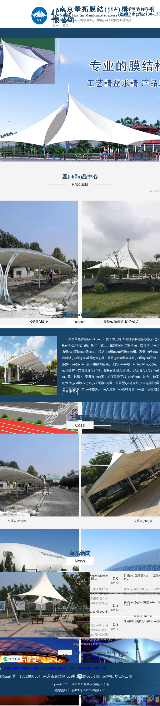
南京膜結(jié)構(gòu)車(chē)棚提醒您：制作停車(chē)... (101, 654)
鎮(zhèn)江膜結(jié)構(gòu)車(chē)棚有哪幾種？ (103, 613)
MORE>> (155, 191)
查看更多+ (70, 391)
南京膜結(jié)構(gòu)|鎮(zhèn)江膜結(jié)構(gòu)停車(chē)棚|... (103, 577)
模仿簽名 (14, 659)
